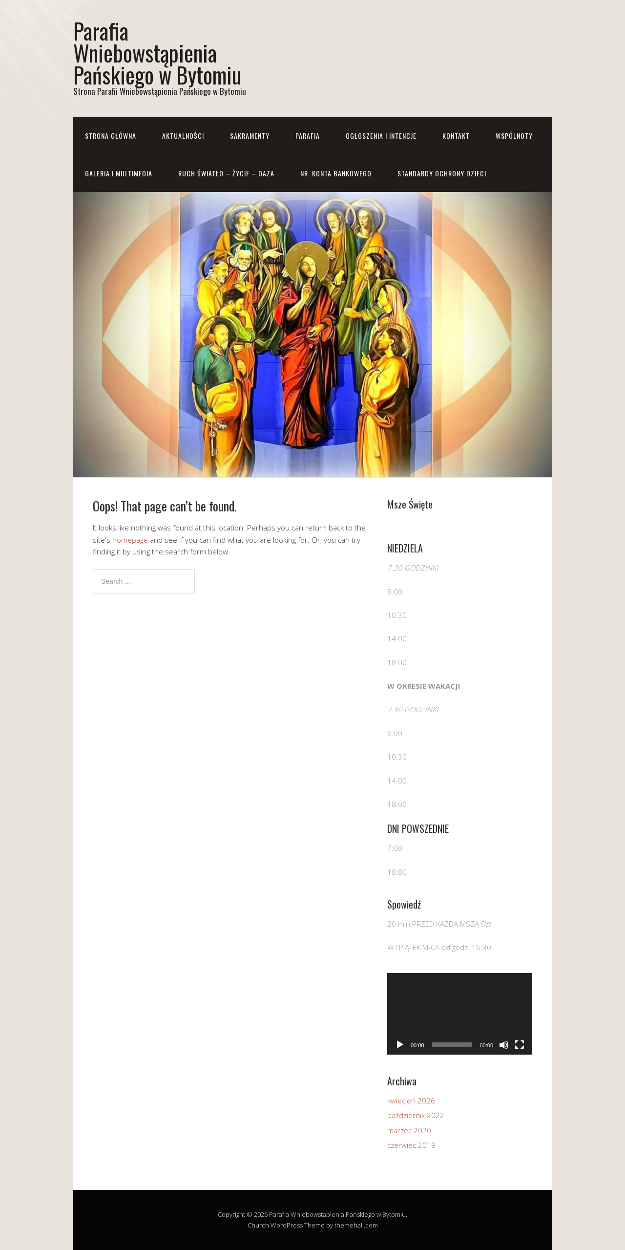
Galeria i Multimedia (118, 173)
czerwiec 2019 (411, 1145)
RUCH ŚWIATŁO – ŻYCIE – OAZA (226, 173)
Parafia (307, 135)
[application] (459, 1014)
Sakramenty (250, 135)
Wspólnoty (514, 135)
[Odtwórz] (400, 1045)
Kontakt (456, 135)
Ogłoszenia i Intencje (381, 135)
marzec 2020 (409, 1130)
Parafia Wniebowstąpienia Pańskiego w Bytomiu (157, 52)
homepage (130, 540)
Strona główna (110, 135)
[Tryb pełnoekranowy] (519, 1045)
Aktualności (183, 135)
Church (258, 1225)
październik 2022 (415, 1115)
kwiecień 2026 (411, 1100)
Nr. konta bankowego (336, 173)
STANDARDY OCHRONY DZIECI (441, 173)
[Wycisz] (504, 1045)
